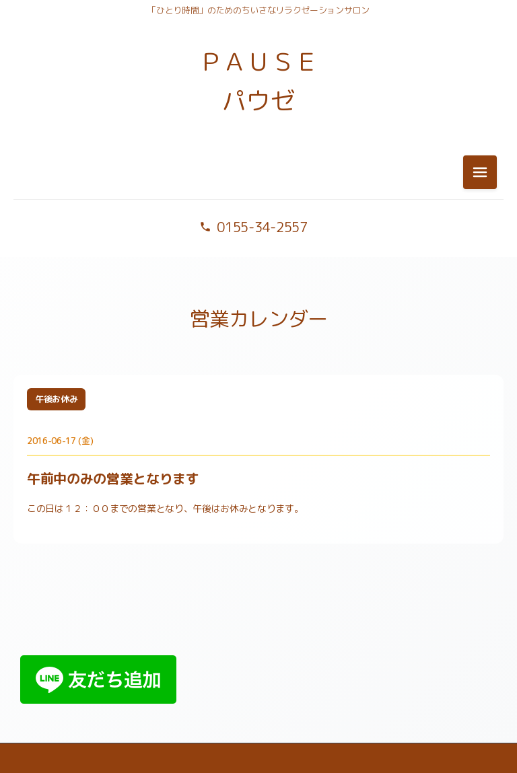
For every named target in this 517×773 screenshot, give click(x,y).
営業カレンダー (258, 319)
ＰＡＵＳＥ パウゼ (258, 81)
